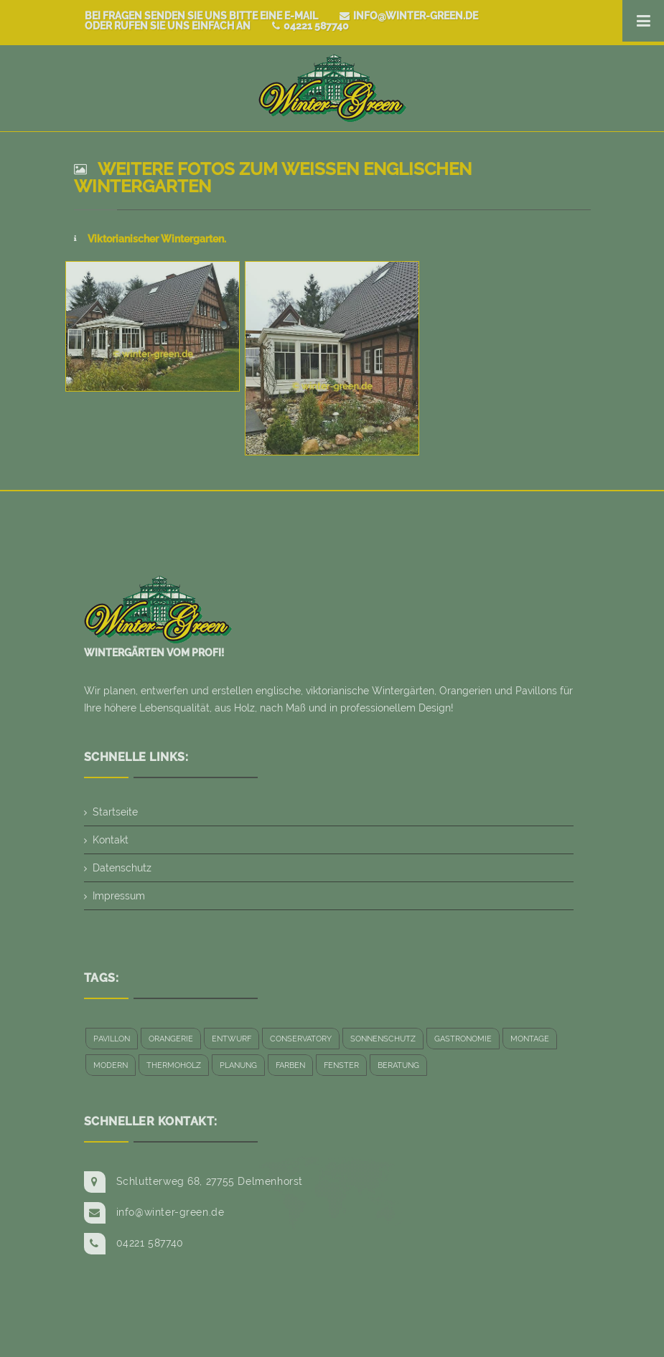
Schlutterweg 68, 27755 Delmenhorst (209, 1181)
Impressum (119, 896)
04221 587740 (310, 26)
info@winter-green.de (409, 16)
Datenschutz (122, 868)
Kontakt (110, 840)
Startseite (115, 812)
